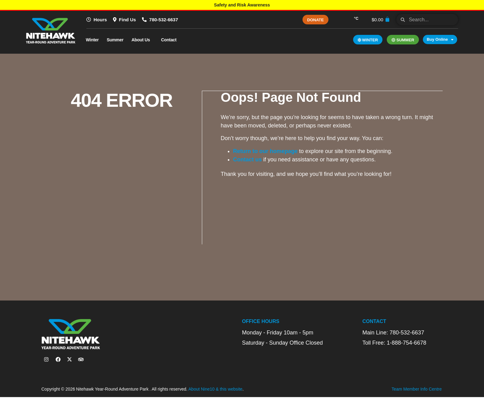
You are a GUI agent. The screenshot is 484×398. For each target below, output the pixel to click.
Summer (115, 39)
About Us (142, 40)
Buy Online (440, 39)
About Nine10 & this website (215, 390)
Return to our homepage (265, 151)
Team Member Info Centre (416, 390)
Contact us (247, 159)
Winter (92, 39)
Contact (170, 40)
